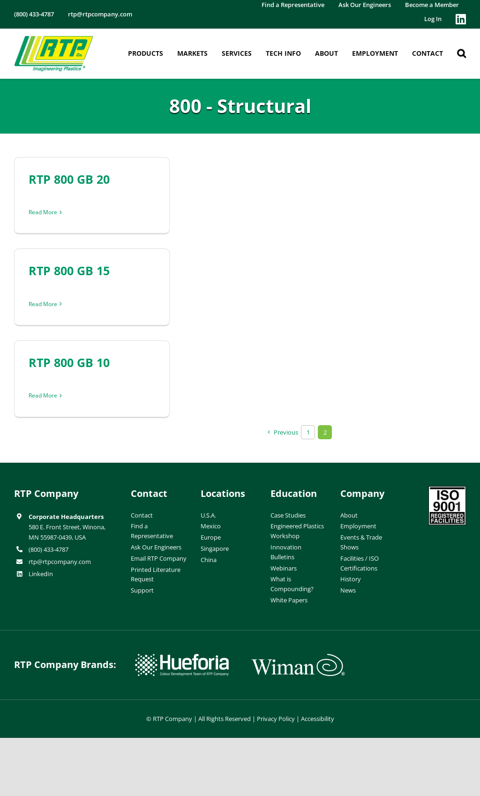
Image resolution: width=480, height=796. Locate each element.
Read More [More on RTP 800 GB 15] (43, 304)
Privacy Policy (276, 718)
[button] (461, 53)
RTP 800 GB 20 (69, 179)
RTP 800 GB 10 (69, 362)
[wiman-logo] (298, 658)
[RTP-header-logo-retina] (53, 39)
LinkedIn (41, 574)
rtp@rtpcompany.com (60, 561)
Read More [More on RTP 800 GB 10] (43, 395)
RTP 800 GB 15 (69, 270)
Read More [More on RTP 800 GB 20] (43, 212)
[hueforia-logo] (182, 658)
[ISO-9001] (447, 490)
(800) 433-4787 (48, 549)
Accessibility (317, 718)
